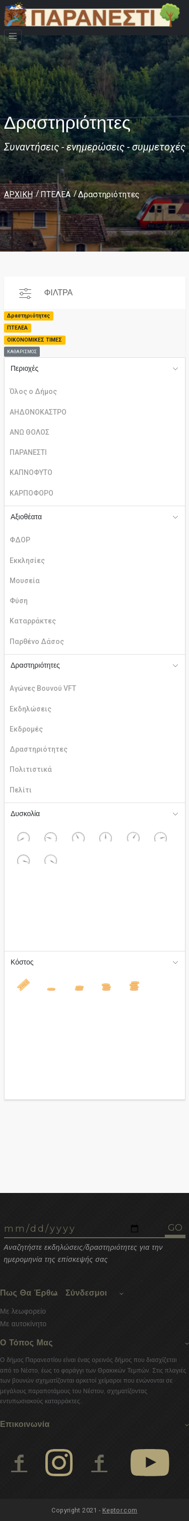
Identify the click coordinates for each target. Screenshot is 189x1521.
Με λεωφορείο (23, 1311)
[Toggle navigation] (13, 36)
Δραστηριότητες (35, 665)
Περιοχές (24, 368)
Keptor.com (120, 1510)
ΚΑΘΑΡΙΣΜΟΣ (22, 351)
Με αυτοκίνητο (23, 1323)
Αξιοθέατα (26, 516)
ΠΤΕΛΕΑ (55, 194)
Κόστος (22, 962)
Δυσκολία (25, 813)
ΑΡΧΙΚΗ (18, 194)
